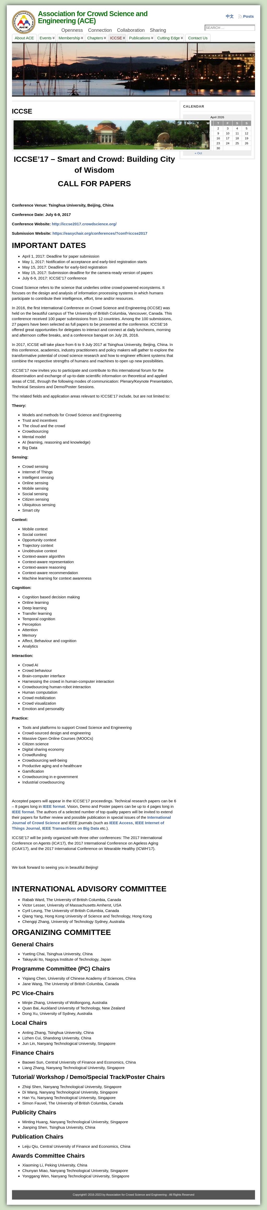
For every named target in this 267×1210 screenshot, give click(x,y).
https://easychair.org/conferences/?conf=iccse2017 (99, 233)
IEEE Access (121, 823)
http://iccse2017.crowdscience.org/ (84, 224)
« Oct (198, 153)
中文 (230, 16)
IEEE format (54, 806)
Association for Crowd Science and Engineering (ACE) (93, 17)
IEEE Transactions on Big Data (70, 828)
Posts (248, 16)
